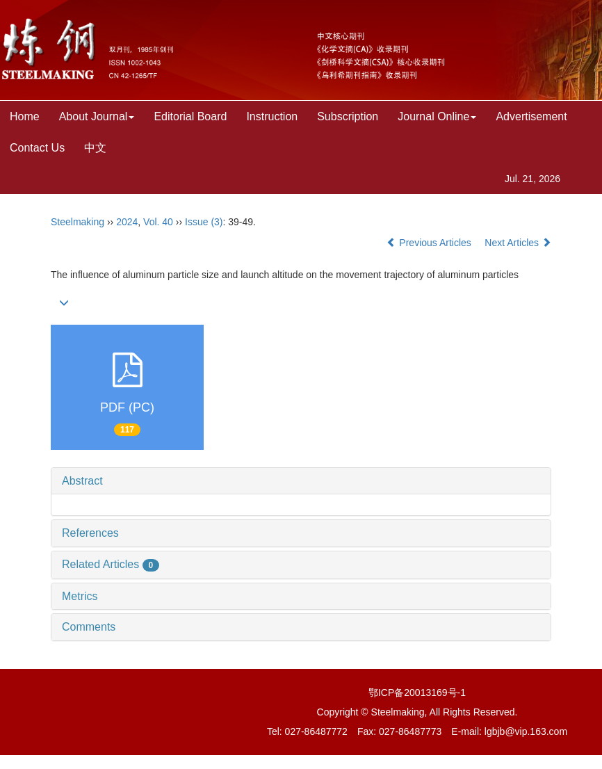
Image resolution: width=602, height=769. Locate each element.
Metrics (80, 596)
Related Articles (110, 564)
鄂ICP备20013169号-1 (417, 692)
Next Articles (518, 242)
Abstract (82, 481)
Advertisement (531, 116)
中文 (95, 148)
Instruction (272, 116)
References (90, 533)
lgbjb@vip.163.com (526, 731)
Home (25, 116)
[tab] (301, 481)
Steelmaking (77, 221)
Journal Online (437, 116)
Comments (88, 627)
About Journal (97, 116)
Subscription (347, 116)
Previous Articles (430, 242)
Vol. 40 (158, 221)
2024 (127, 221)
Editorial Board (190, 116)
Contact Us (37, 148)
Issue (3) (203, 221)
